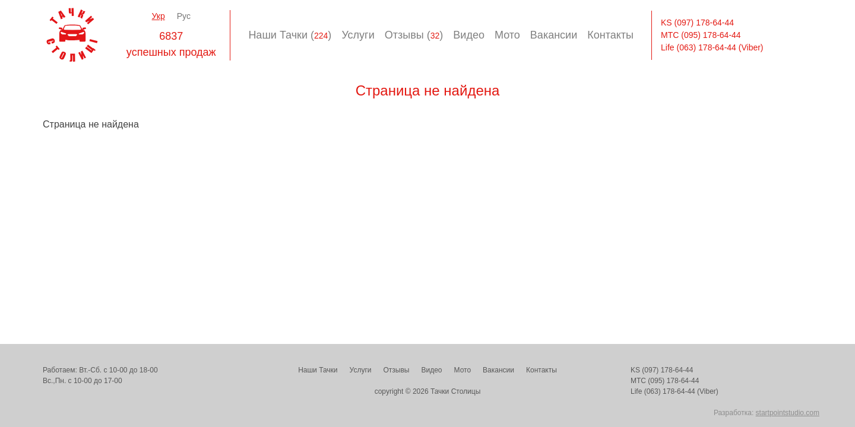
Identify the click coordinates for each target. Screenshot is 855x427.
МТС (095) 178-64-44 (701, 35)
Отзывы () (414, 35)
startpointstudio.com (787, 413)
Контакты (610, 35)
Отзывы (396, 370)
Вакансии (553, 35)
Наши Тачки (317, 370)
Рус (184, 16)
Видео (468, 35)
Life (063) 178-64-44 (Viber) (712, 47)
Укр (158, 16)
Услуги (357, 35)
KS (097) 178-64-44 (697, 22)
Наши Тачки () (289, 35)
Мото (507, 35)
